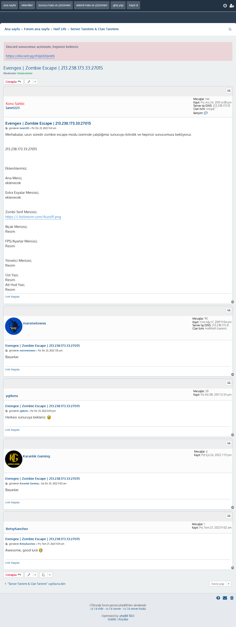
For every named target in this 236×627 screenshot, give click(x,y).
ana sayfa (9, 5)
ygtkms (12, 396)
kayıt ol (133, 5)
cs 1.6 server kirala (134, 608)
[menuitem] (225, 6)
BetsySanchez (17, 529)
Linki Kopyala (12, 296)
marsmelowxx (34, 323)
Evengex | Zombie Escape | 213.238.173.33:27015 (53, 68)
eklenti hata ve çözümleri (91, 5)
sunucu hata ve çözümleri (54, 5)
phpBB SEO (127, 616)
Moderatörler (24, 73)
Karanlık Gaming (36, 456)
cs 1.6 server (113, 608)
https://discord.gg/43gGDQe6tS (30, 56)
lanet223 (13, 108)
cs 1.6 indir (97, 608)
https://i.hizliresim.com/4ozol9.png (33, 217)
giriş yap (118, 5)
